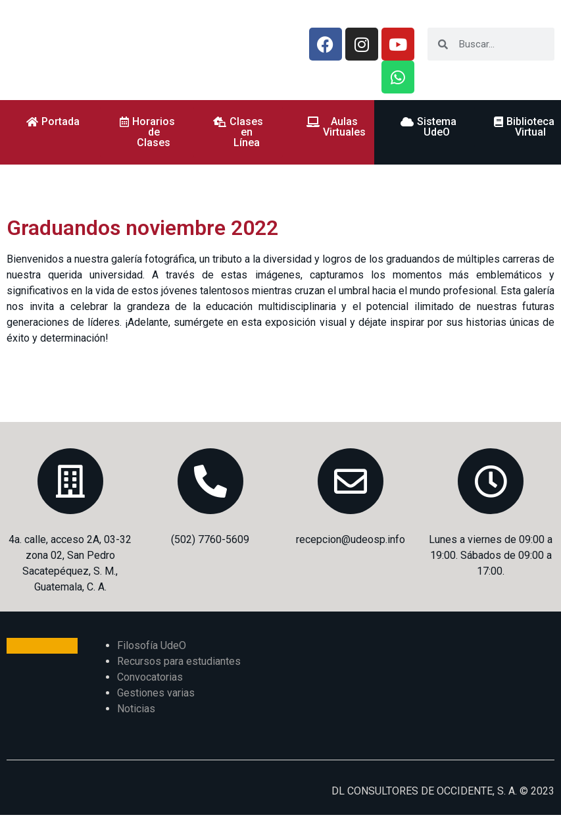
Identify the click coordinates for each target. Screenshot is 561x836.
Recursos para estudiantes (179, 661)
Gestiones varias (156, 693)
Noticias (136, 708)
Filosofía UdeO (151, 645)
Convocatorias (150, 677)
